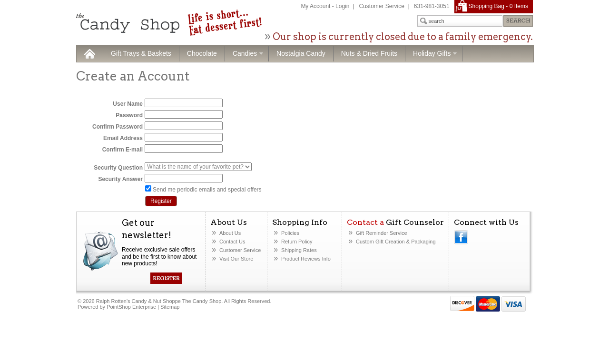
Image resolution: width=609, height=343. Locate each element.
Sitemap (169, 307)
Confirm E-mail (122, 149)
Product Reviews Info (306, 259)
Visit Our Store (236, 259)
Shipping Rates (299, 250)
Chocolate (202, 53)
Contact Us (232, 241)
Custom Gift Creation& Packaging (396, 241)
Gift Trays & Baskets (141, 53)
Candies (244, 54)
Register (161, 201)
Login (342, 6)
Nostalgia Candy (300, 53)
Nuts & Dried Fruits (369, 53)
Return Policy (296, 241)
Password (129, 115)
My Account (315, 6)
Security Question (118, 167)
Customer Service (381, 6)
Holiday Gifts (431, 54)
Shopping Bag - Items (498, 6)
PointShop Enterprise (131, 307)
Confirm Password (117, 126)
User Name (128, 104)
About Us (230, 233)
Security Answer (120, 179)
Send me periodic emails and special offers (207, 189)
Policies (290, 233)
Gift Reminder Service (381, 233)
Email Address (123, 138)
